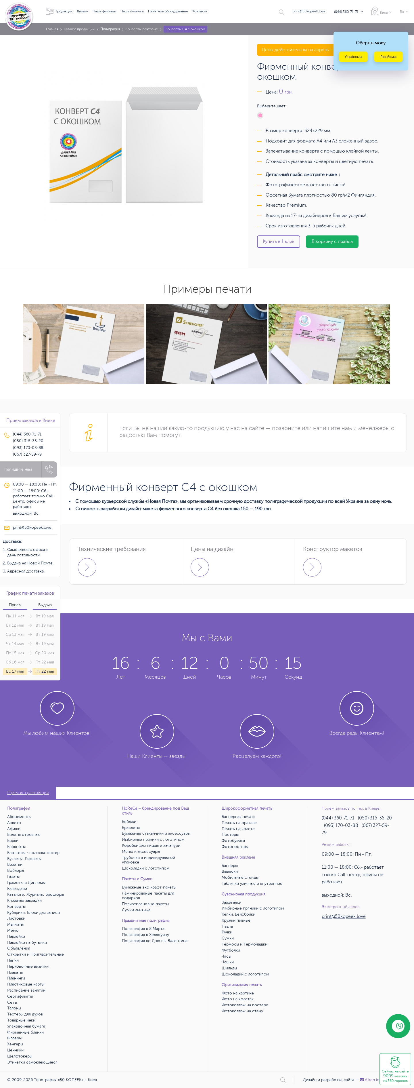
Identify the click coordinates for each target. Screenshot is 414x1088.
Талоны (14, 1008)
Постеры (230, 834)
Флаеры (14, 1038)
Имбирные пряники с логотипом (153, 839)
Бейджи (129, 821)
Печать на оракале (239, 823)
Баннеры (230, 865)
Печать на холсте (238, 829)
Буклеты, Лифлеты (24, 859)
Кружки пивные (236, 920)
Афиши (13, 829)
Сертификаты (20, 996)
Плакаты (15, 972)
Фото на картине (238, 993)
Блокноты (16, 846)
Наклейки (16, 936)
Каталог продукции (79, 29)
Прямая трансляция (28, 792)
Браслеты (131, 827)
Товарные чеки (21, 1020)
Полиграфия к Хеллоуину (145, 935)
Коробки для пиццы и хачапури (151, 845)
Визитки (14, 864)
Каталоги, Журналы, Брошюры (35, 894)
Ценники (15, 1050)
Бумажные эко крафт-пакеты (149, 887)
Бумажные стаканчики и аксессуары (156, 833)
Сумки (228, 938)
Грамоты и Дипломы (26, 882)
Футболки (231, 950)
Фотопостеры (235, 846)
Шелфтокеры (19, 1056)
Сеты (12, 1002)
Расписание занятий (26, 990)
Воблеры (15, 870)
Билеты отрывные (24, 834)
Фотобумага (233, 840)
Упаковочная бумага (26, 1026)
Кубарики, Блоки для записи (33, 912)
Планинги (16, 978)
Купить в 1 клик (278, 241)
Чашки (228, 962)
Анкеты (14, 823)
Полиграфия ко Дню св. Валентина (154, 941)
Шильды (229, 968)
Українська (353, 57)
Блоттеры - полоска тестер (33, 853)
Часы (226, 956)
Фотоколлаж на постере (245, 1005)
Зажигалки (231, 902)
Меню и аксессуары (141, 851)
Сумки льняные (136, 910)
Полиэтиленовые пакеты (145, 904)
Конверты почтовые (142, 29)
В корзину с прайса (332, 241)
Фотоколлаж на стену (242, 1011)
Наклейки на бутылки (27, 942)
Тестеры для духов (25, 1014)
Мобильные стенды (240, 877)
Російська (388, 57)
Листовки (16, 918)
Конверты (16, 906)
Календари (17, 889)
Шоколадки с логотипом (145, 868)
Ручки (227, 932)
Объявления (18, 948)
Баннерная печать (238, 817)
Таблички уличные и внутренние (252, 883)
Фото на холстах (238, 999)
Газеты (13, 876)
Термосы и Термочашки (244, 944)
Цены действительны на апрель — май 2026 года (313, 49)
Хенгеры (15, 1044)
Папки (13, 960)
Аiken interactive (377, 1080)
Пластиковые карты (25, 984)
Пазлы (227, 926)
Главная (52, 29)
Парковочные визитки (28, 966)
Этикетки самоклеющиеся (32, 1062)
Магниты (15, 924)
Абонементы (19, 817)
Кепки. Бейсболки (238, 914)
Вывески (230, 871)
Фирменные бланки (25, 1032)
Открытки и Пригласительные (35, 954)
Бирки (12, 840)
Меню (12, 930)
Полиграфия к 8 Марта (143, 929)
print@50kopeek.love (309, 11)
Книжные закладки (24, 900)
